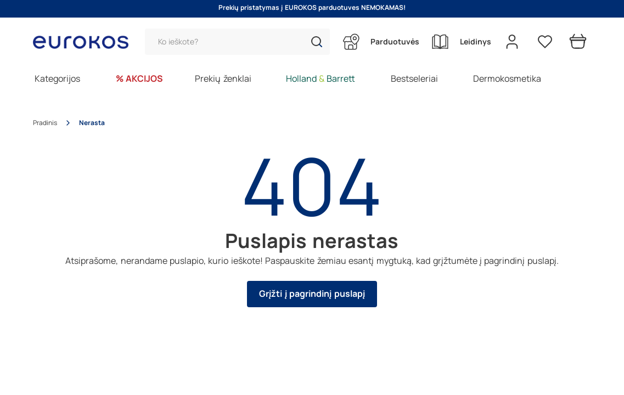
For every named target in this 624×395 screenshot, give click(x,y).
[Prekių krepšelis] (578, 42)
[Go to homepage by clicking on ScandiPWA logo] (85, 42)
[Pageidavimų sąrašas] (545, 42)
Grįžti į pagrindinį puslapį (311, 293)
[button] (316, 41)
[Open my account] (512, 42)
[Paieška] (237, 42)
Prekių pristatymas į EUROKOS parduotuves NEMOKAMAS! (312, 8)
